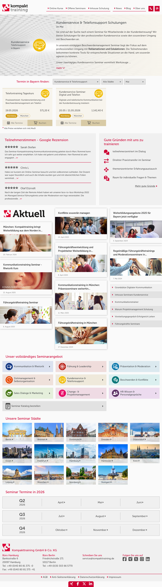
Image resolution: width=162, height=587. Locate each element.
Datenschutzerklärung (91, 577)
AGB (44, 577)
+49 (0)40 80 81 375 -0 (20, 565)
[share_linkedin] (90, 584)
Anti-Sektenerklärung (62, 577)
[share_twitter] (84, 584)
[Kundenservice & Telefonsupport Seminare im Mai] (150, 8)
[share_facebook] (78, 584)
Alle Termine (15, 123)
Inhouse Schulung (98, 8)
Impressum (114, 577)
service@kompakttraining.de (98, 558)
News (118, 8)
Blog (127, 8)
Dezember (140, 529)
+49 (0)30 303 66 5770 (60, 565)
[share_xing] (71, 584)
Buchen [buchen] (40, 123)
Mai (101, 502)
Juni (139, 502)
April (61, 502)
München (24, 116)
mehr (60, 68)
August (101, 516)
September (139, 516)
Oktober (61, 529)
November (100, 529)
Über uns (139, 8)
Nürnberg (11, 116)
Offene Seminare (76, 8)
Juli (61, 516)
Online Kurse (55, 8)
